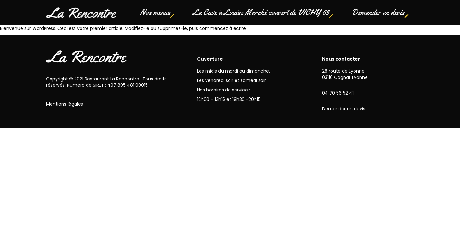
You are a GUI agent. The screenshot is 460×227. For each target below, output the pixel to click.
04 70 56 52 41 (338, 93)
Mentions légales (64, 104)
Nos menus (155, 12)
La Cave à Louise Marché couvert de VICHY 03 (261, 12)
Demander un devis (378, 12)
